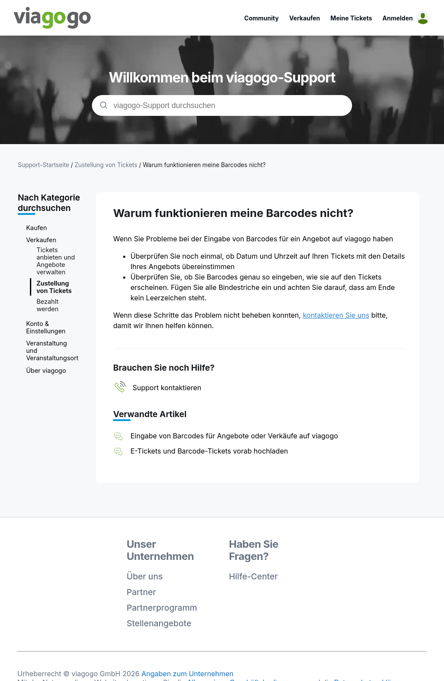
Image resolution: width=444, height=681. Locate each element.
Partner (141, 592)
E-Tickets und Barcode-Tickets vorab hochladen (209, 451)
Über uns (145, 576)
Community (261, 18)
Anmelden (397, 18)
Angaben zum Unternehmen (187, 673)
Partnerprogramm (162, 607)
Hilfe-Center (253, 576)
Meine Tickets (351, 18)
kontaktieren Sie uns (336, 315)
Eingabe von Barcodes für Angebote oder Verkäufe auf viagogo (234, 435)
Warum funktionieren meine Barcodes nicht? (204, 164)
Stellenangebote (159, 623)
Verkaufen (304, 18)
